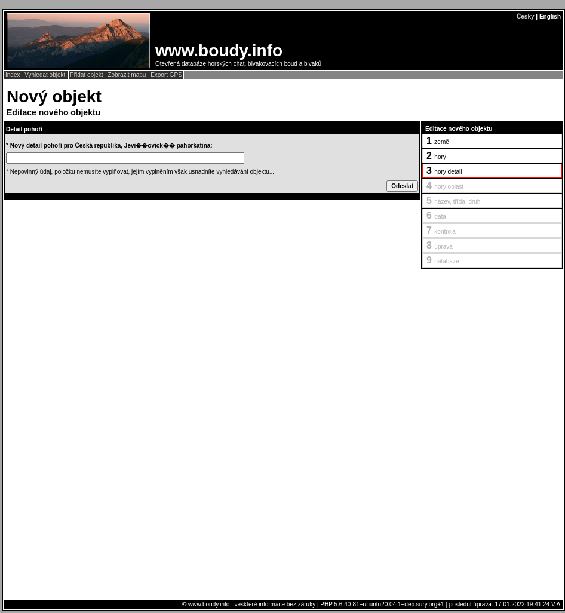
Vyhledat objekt (45, 75)
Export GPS (166, 75)
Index (13, 75)
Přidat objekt (87, 75)
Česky (525, 16)
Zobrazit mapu (128, 75)
